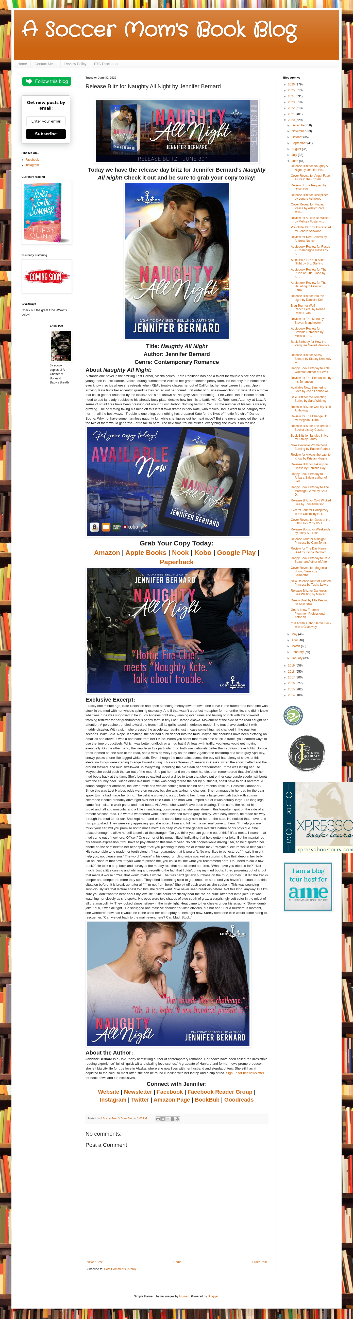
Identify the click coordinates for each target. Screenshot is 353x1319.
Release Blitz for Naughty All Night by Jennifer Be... (310, 167)
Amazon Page (172, 1099)
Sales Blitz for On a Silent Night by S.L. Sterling (308, 261)
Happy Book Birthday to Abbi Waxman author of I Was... (310, 370)
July (295, 155)
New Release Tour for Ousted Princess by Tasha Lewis (311, 582)
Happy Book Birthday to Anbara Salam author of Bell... (309, 477)
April (295, 640)
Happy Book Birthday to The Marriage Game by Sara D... (310, 490)
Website (108, 1092)
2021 (292, 114)
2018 (292, 671)
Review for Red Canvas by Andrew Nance (309, 238)
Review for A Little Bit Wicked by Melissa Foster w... (310, 219)
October (297, 137)
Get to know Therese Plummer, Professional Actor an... (308, 613)
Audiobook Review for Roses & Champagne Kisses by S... (310, 250)
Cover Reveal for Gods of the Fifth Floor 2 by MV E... (310, 521)
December (299, 125)
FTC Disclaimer (106, 64)
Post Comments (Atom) (120, 1269)
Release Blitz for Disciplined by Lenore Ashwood (310, 196)
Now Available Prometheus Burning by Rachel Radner (310, 447)
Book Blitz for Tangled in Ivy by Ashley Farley (309, 437)
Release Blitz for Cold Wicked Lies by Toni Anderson (311, 502)
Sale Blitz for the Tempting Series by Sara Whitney (308, 399)
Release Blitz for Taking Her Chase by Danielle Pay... (309, 466)
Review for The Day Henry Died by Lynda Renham (309, 550)
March (296, 646)
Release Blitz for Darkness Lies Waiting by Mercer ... (310, 592)
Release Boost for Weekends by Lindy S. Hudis (310, 531)
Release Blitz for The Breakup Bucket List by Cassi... (311, 427)
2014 (292, 695)
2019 (292, 665)
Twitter (140, 1099)
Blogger (213, 1296)
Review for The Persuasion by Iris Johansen (311, 379)
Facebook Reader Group (220, 1092)
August (297, 149)
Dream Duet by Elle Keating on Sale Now (309, 602)
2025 (292, 90)
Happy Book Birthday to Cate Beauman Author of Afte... (310, 560)
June (295, 161)
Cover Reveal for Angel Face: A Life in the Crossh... (311, 177)
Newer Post (95, 1262)
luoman (184, 1296)
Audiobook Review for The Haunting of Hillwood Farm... (309, 286)
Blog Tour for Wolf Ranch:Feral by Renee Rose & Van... (308, 309)
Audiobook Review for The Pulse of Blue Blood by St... (309, 273)
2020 (292, 120)
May (295, 634)
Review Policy (75, 64)
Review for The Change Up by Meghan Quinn (309, 418)
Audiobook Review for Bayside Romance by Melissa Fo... (307, 332)
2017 (292, 677)
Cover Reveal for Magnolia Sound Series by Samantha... (309, 571)
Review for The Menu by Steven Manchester (307, 320)
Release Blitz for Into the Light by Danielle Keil (307, 297)
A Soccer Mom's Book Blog (159, 30)
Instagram (113, 1099)
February (298, 652)
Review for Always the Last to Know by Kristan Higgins (311, 456)
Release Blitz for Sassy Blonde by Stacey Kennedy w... (311, 358)
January (297, 658)
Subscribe (46, 133)
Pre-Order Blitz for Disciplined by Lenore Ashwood (311, 229)
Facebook (170, 1092)
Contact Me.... (46, 64)
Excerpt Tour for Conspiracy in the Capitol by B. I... (309, 511)
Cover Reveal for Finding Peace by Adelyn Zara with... (308, 208)
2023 (292, 102)
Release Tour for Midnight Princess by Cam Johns (309, 540)
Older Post (259, 1262)
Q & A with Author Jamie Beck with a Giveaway (311, 625)
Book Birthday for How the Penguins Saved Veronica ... (310, 345)
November (299, 131)
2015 (292, 689)
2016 (292, 683)
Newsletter (138, 1092)
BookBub (207, 1099)
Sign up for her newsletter (245, 1073)
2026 (292, 84)
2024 (292, 96)
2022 (292, 108)
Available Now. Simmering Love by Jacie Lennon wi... (310, 389)
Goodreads (239, 1099)
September (299, 143)
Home (22, 64)
